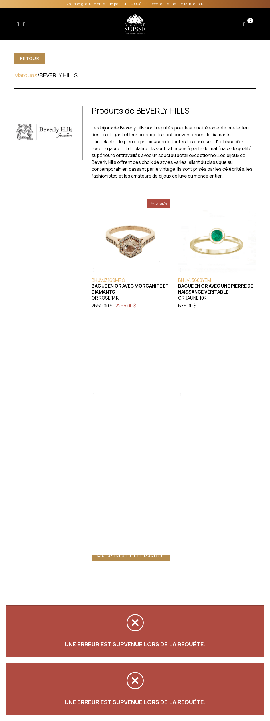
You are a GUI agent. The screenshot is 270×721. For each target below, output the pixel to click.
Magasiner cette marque (130, 556)
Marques (25, 75)
